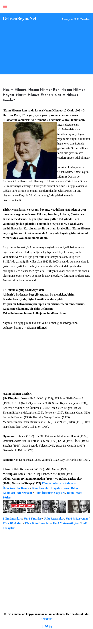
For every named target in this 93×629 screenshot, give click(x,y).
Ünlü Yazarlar (32, 518)
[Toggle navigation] (5, 7)
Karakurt (47, 618)
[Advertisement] (48, 47)
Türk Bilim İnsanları (38, 523)
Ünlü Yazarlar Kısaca (16, 488)
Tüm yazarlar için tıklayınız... (60, 483)
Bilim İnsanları (12, 518)
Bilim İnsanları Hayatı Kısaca (50, 488)
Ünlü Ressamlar (54, 518)
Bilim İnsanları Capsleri (50, 492)
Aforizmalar (24, 492)
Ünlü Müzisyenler (77, 518)
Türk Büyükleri (12, 523)
